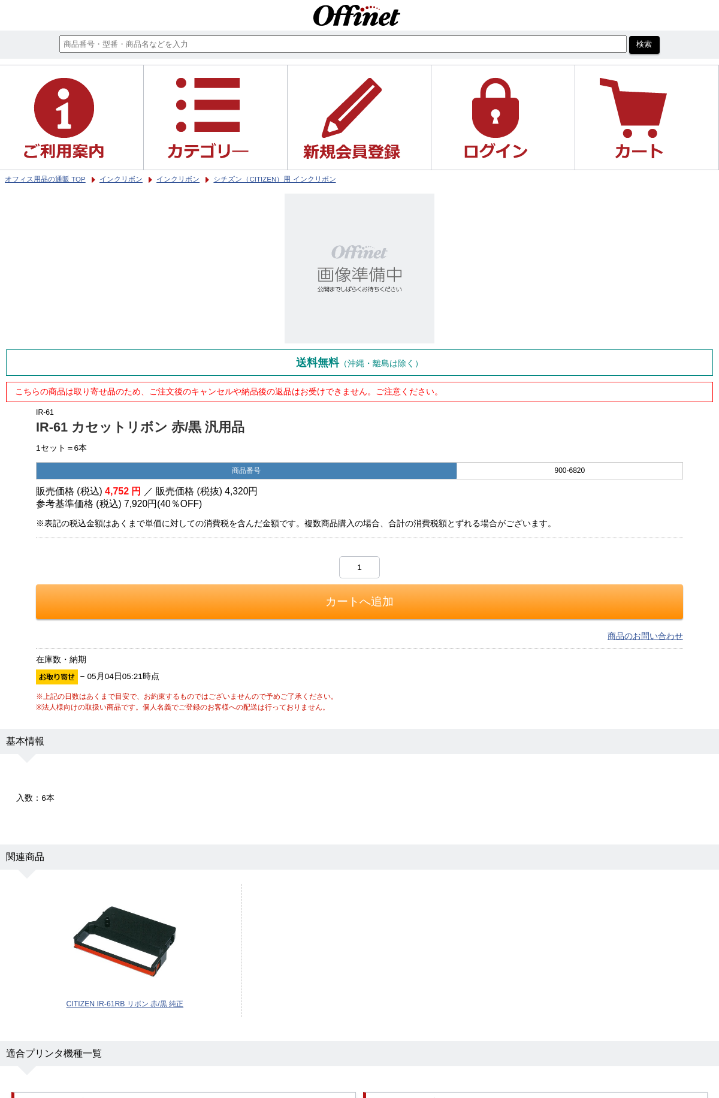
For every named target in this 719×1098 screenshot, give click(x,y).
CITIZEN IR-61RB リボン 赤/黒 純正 (125, 1004)
